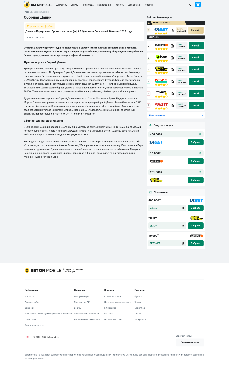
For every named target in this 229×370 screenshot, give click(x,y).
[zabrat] (196, 208)
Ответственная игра (34, 325)
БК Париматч (110, 308)
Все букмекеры (81, 296)
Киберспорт (140, 319)
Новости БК (30, 319)
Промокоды (88, 4)
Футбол (138, 296)
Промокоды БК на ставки (86, 313)
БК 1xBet (108, 313)
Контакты (29, 296)
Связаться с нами (190, 342)
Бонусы (77, 308)
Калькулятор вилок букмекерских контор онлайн (49, 313)
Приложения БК (82, 302)
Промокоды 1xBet (113, 319)
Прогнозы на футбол (41, 26)
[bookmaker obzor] (172, 30)
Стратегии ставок (112, 296)
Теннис (138, 313)
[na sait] (196, 30)
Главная (28, 12)
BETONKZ (155, 243)
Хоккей (138, 302)
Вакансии (29, 308)
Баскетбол (140, 308)
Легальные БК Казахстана (87, 319)
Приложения (104, 4)
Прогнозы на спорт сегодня (117, 302)
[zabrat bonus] (196, 142)
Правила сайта (32, 302)
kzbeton (154, 208)
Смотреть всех (157, 115)
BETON (153, 225)
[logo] (38, 5)
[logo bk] (156, 142)
